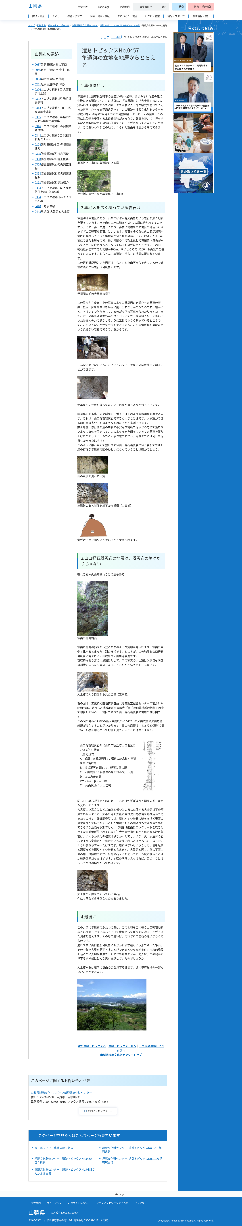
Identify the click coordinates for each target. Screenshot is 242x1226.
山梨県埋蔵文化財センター (85, 25)
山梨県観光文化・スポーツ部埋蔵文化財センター (61, 1093)
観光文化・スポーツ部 (58, 25)
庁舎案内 (36, 1203)
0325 (38, 154)
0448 (38, 211)
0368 (38, 173)
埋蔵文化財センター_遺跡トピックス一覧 (120, 25)
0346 (38, 126)
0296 (38, 89)
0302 (38, 99)
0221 (38, 84)
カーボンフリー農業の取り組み (53, 1148)
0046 (38, 70)
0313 (38, 108)
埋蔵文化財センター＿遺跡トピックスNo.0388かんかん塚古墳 (64, 1171)
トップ (31, 25)
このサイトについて (79, 1203)
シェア (105, 37)
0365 (38, 117)
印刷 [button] (118, 36)
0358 (38, 164)
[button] (81, 7)
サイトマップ (54, 1203)
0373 (38, 182)
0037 (38, 64)
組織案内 (41, 25)
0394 (38, 197)
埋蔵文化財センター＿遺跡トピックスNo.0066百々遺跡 (63, 1160)
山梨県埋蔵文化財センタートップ (121, 1055)
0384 (38, 188)
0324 (38, 144)
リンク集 (139, 1203)
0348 (38, 135)
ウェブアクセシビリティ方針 (112, 1203)
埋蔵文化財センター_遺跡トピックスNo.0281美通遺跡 (132, 1150)
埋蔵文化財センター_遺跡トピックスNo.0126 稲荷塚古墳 (132, 1160)
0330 (38, 159)
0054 (38, 79)
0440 (38, 206)
